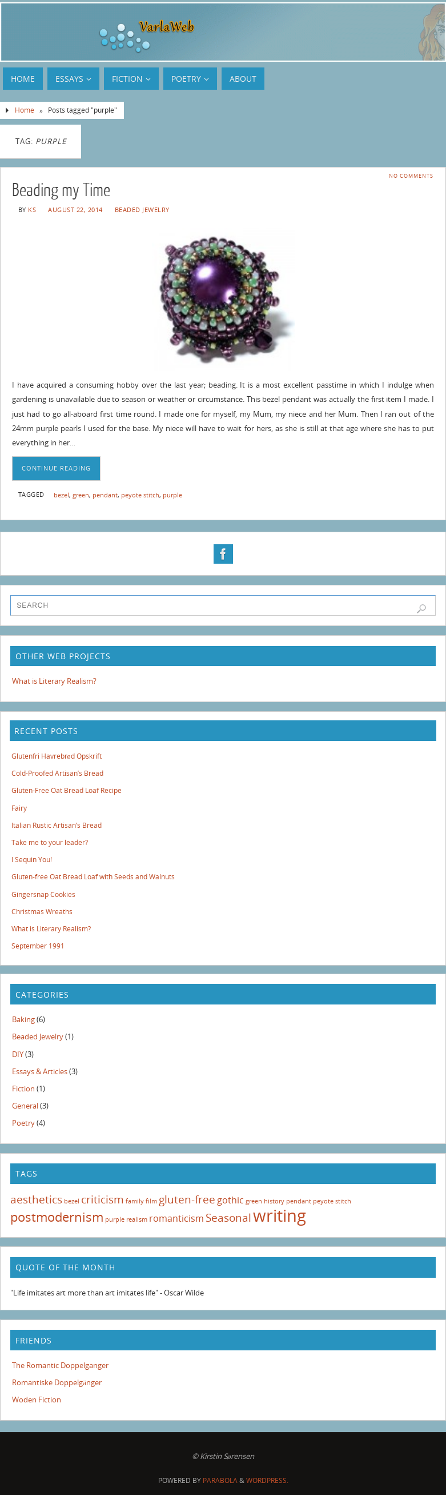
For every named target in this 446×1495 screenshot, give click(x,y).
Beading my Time (61, 190)
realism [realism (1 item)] (136, 1219)
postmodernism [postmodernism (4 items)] (56, 1216)
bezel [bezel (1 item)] (71, 1201)
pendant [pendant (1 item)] (298, 1201)
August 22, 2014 (75, 209)
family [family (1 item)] (135, 1201)
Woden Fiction (36, 1399)
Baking (23, 1019)
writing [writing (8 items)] (279, 1215)
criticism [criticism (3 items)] (102, 1199)
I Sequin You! (31, 859)
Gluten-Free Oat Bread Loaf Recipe (66, 790)
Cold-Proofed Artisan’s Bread (57, 773)
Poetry (23, 1123)
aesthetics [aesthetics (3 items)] (36, 1199)
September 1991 (38, 946)
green (81, 495)
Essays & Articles (39, 1071)
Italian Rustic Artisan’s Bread (56, 825)
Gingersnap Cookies (43, 894)
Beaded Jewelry (142, 209)
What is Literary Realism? (54, 681)
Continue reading (56, 468)
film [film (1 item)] (151, 1201)
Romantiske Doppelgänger (57, 1382)
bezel (61, 495)
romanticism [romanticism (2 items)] (176, 1218)
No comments (411, 176)
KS (32, 209)
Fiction (23, 1088)
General (25, 1106)
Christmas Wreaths (42, 911)
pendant (105, 495)
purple (172, 495)
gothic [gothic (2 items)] (230, 1200)
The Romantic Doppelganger (60, 1365)
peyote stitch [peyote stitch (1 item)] (332, 1201)
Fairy (19, 808)
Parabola (220, 1480)
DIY (17, 1054)
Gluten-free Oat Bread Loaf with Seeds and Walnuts (93, 877)
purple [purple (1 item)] (114, 1219)
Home (24, 110)
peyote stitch (140, 495)
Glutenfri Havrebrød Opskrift (56, 756)
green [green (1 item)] (254, 1201)
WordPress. (267, 1480)
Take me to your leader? (49, 842)
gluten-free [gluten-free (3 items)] (187, 1199)
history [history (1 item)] (274, 1201)
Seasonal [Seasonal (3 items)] (228, 1217)
